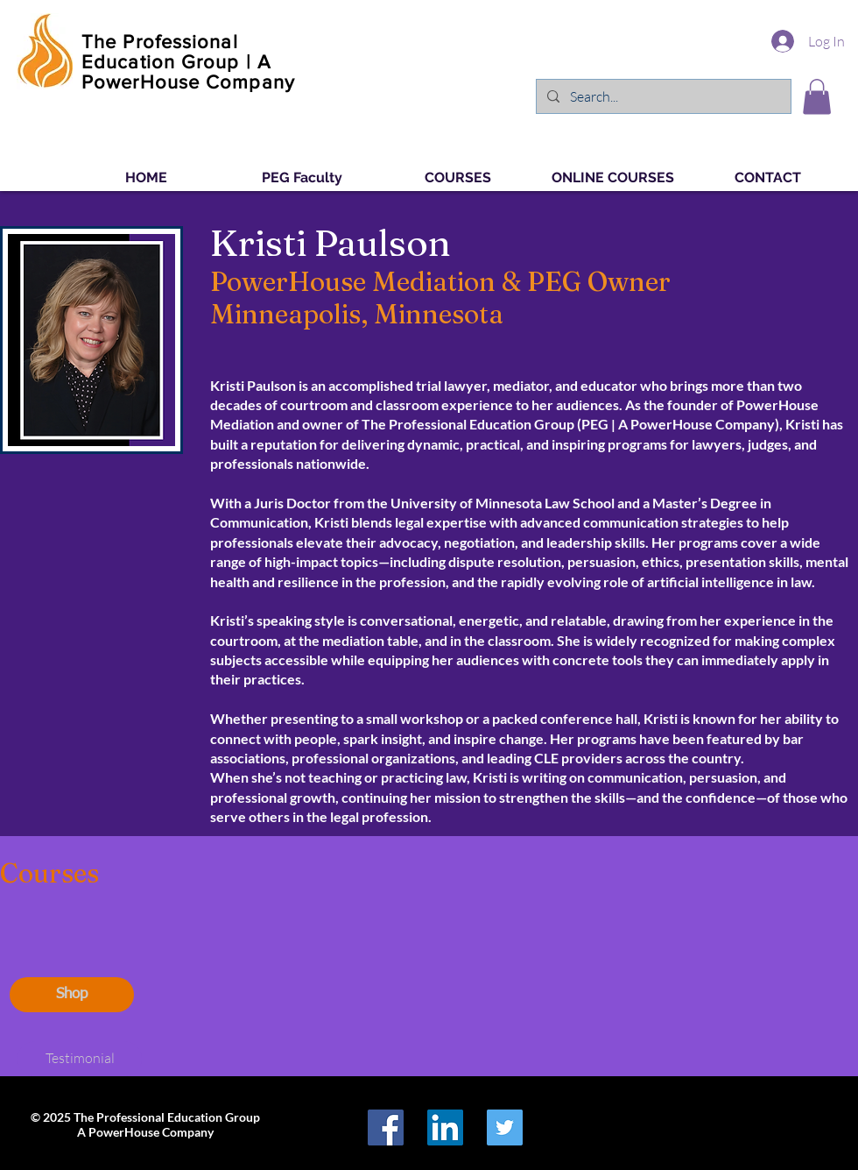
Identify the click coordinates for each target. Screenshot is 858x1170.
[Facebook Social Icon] (386, 1127)
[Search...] (662, 96)
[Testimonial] (80, 1058)
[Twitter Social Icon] (505, 1127)
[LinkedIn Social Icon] (445, 1127)
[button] (817, 97)
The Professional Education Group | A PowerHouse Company (188, 62)
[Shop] (72, 994)
